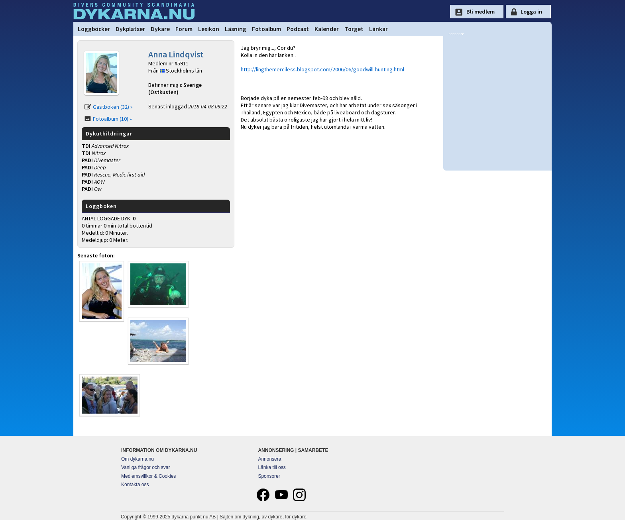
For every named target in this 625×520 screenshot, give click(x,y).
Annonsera (269, 459)
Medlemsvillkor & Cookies (148, 476)
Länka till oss (271, 467)
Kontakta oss (135, 484)
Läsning (235, 29)
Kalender (326, 29)
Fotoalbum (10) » (112, 118)
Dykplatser (130, 29)
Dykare (160, 29)
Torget (354, 29)
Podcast (298, 29)
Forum (184, 29)
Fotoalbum (266, 29)
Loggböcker (94, 29)
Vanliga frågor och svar (145, 467)
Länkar (378, 29)
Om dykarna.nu (137, 459)
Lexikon (208, 29)
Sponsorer (269, 476)
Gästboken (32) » (113, 106)
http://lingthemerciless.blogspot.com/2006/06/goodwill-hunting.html (322, 69)
